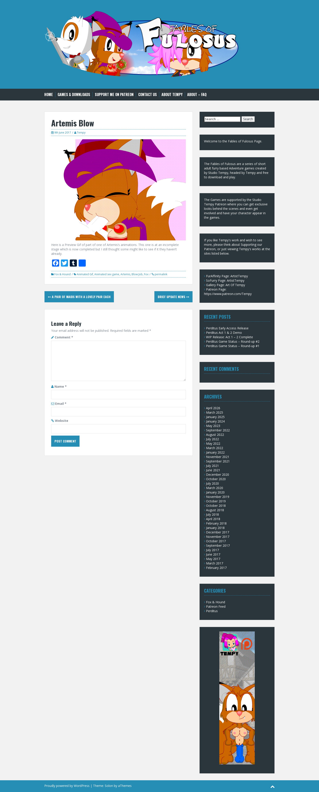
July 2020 (212, 483)
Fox (146, 274)
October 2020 (216, 479)
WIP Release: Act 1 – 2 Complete (229, 337)
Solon (109, 786)
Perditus (212, 611)
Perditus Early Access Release (227, 328)
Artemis (125, 274)
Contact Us (147, 94)
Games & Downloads (74, 94)
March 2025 (214, 412)
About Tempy (172, 94)
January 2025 (215, 417)
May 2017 (213, 559)
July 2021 (212, 466)
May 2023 (213, 426)
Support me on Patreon (114, 94)
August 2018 (215, 510)
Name (60, 386)
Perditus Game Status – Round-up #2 (232, 341)
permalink (160, 274)
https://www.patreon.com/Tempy (228, 294)
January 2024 (215, 421)
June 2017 (213, 554)
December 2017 (217, 532)
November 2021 (217, 457)
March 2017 (214, 563)
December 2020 (217, 474)
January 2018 (215, 528)
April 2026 (213, 408)
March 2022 (214, 448)
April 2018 (213, 519)
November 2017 (217, 537)
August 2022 (215, 434)
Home (48, 94)
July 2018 (212, 514)
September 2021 (218, 461)
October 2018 (216, 505)
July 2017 (212, 550)
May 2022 (213, 443)
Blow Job (137, 274)
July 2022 (212, 439)
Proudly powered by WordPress (66, 786)
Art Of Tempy (235, 285)
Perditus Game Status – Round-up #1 (232, 346)
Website (61, 421)
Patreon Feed (216, 606)
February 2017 (216, 568)
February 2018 (216, 523)
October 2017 (216, 541)
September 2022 (218, 430)
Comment (64, 337)
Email (60, 403)
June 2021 (213, 470)
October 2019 (216, 501)
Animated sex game (106, 274)
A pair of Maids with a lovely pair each (79, 296)
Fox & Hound (62, 274)
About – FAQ (196, 94)
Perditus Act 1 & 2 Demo (224, 332)
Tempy (81, 132)
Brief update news (173, 296)
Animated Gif (85, 274)
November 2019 (217, 497)
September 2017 (218, 545)
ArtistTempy (239, 276)
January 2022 (215, 452)
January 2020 (215, 492)
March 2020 (214, 488)
